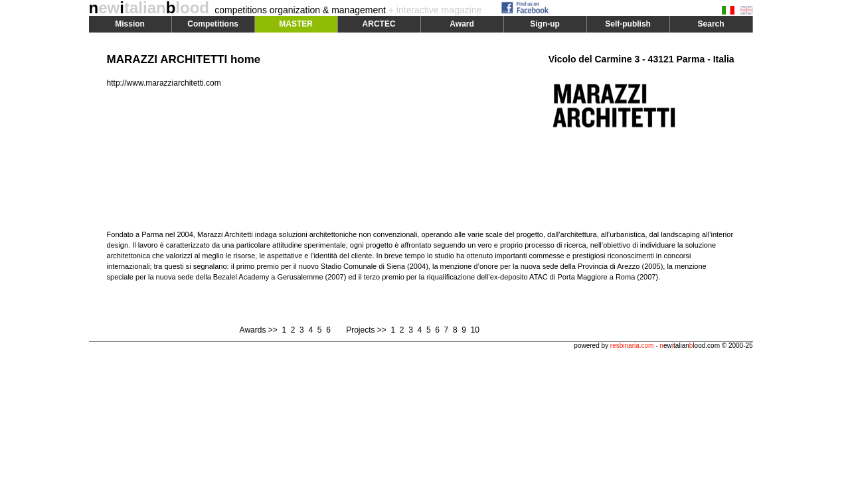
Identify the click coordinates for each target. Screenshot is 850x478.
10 (474, 330)
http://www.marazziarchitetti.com (164, 83)
